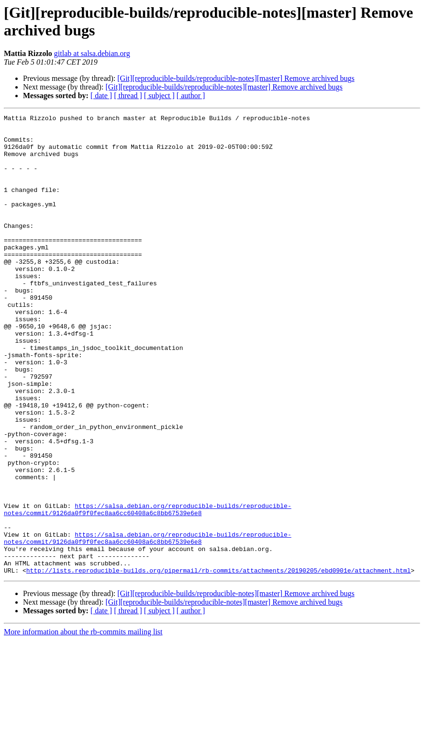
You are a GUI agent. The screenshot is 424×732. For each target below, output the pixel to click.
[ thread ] (128, 95)
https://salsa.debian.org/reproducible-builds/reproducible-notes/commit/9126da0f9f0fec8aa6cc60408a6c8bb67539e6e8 (147, 588)
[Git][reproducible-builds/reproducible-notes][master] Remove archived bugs (235, 78)
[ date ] (101, 95)
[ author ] (191, 95)
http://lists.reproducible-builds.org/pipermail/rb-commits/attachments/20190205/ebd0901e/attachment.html (218, 662)
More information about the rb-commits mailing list (83, 724)
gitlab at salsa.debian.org (92, 53)
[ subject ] (159, 95)
